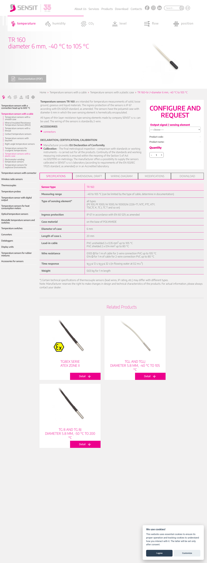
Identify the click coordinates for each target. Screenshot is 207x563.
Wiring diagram (122, 176)
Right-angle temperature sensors (20, 144)
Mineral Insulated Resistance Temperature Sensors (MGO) (18, 124)
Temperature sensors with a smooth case (17, 118)
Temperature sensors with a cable (17, 114)
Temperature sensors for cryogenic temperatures (16, 149)
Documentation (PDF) (27, 78)
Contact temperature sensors (18, 134)
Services (94, 9)
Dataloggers (7, 240)
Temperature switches (11, 228)
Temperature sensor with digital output (16, 198)
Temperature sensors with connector (18, 173)
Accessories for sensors (12, 261)
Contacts (136, 9)
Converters (6, 234)
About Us (80, 9)
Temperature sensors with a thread (17, 129)
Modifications (154, 176)
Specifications (56, 176)
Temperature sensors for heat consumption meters (15, 207)
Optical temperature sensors (14, 214)
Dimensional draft (89, 176)
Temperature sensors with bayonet (17, 139)
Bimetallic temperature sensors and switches (18, 221)
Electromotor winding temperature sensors (14, 160)
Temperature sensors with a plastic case (17, 155)
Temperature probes (11, 191)
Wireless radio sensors (12, 179)
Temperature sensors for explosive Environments (16, 166)
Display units (7, 247)
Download (121, 9)
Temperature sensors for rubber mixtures (16, 254)
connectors (49, 131)
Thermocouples (8, 185)
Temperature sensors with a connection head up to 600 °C (15, 106)
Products (107, 9)
